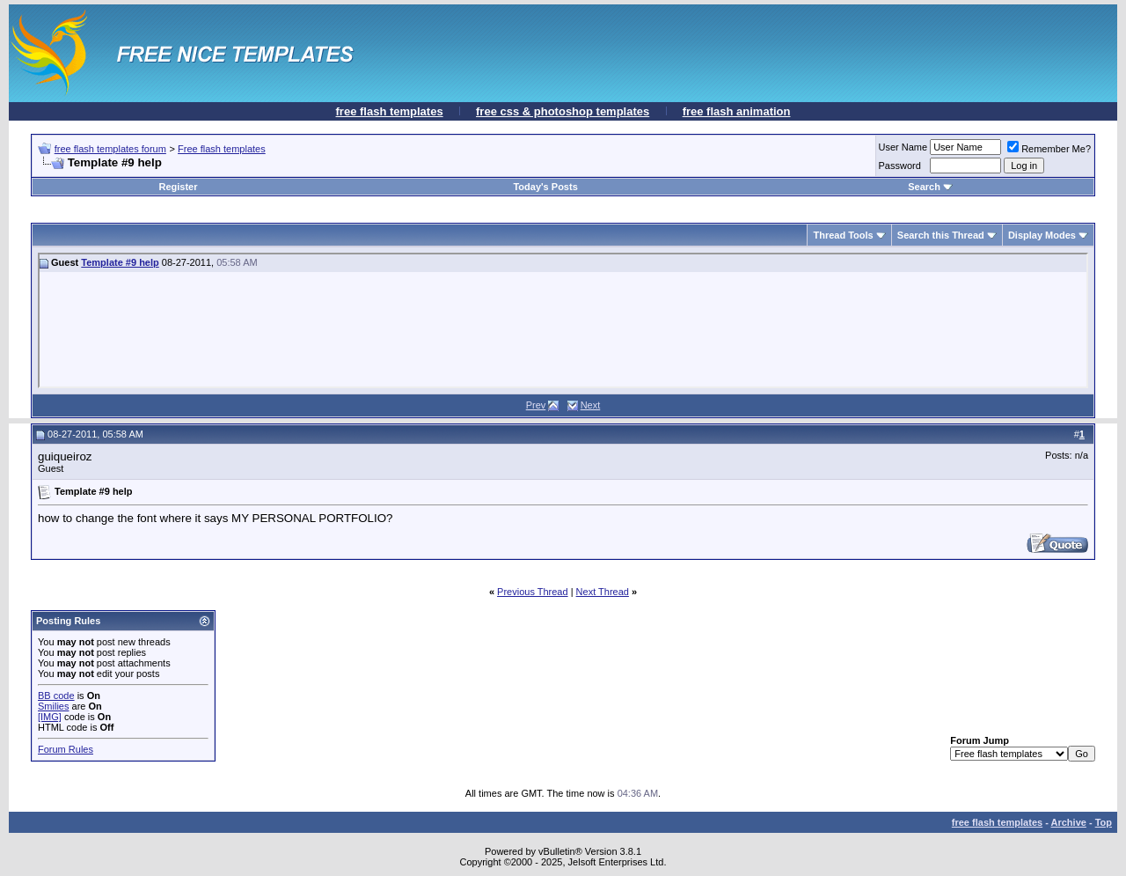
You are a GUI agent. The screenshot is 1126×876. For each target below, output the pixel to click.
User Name (903, 147)
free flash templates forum (110, 149)
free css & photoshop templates (562, 111)
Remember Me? (1049, 149)
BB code (56, 695)
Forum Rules (65, 749)
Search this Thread (940, 235)
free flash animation (737, 111)
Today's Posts (545, 186)
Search (930, 186)
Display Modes (1042, 235)
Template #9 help (119, 262)
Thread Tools (843, 235)
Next (591, 405)
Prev (536, 405)
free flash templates (389, 111)
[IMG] (50, 716)
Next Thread (602, 591)
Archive (1068, 822)
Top (1103, 822)
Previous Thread (532, 591)
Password (900, 165)
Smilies (53, 706)
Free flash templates (222, 149)
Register (178, 186)
